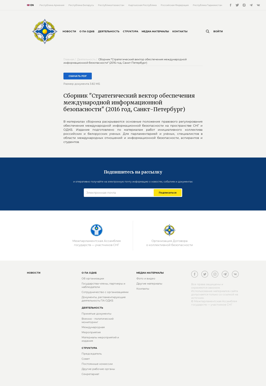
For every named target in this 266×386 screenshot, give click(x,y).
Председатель (92, 353)
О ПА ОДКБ (86, 31)
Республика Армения (52, 5)
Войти (218, 31)
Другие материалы (149, 283)
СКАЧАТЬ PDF (78, 76)
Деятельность (108, 31)
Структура (130, 31)
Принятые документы (96, 313)
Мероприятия (91, 332)
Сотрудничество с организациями (105, 292)
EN (29, 5)
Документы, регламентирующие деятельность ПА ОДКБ (104, 299)
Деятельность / (87, 59)
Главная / (69, 59)
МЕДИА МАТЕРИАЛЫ (150, 272)
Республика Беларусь (81, 5)
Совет (86, 358)
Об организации (93, 278)
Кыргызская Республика (142, 5)
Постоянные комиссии (97, 363)
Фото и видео (145, 278)
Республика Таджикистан (207, 5)
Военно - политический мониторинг (97, 320)
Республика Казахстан (111, 5)
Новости (69, 31)
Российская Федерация (175, 5)
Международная (93, 327)
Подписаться (167, 192)
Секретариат (90, 374)
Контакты (179, 31)
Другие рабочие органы (98, 369)
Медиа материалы (155, 31)
